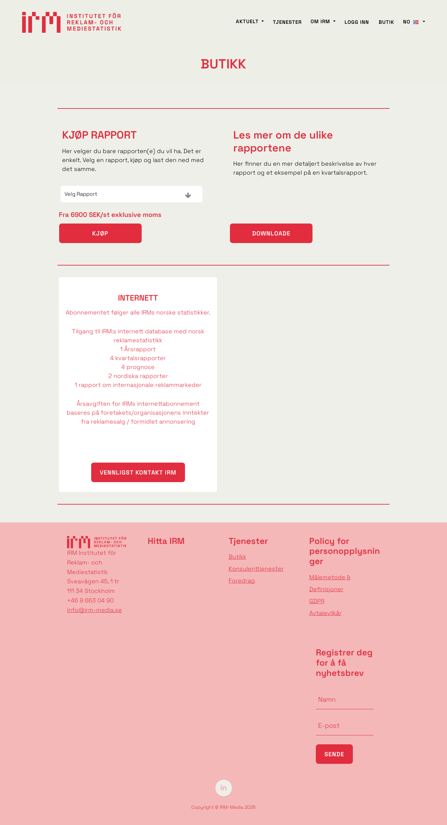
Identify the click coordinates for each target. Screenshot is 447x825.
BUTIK (386, 26)
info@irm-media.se (94, 610)
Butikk (237, 556)
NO (412, 25)
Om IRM (321, 25)
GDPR (316, 601)
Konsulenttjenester (256, 568)
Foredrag (242, 580)
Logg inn (357, 26)
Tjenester (287, 26)
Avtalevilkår (325, 613)
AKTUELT (248, 25)
